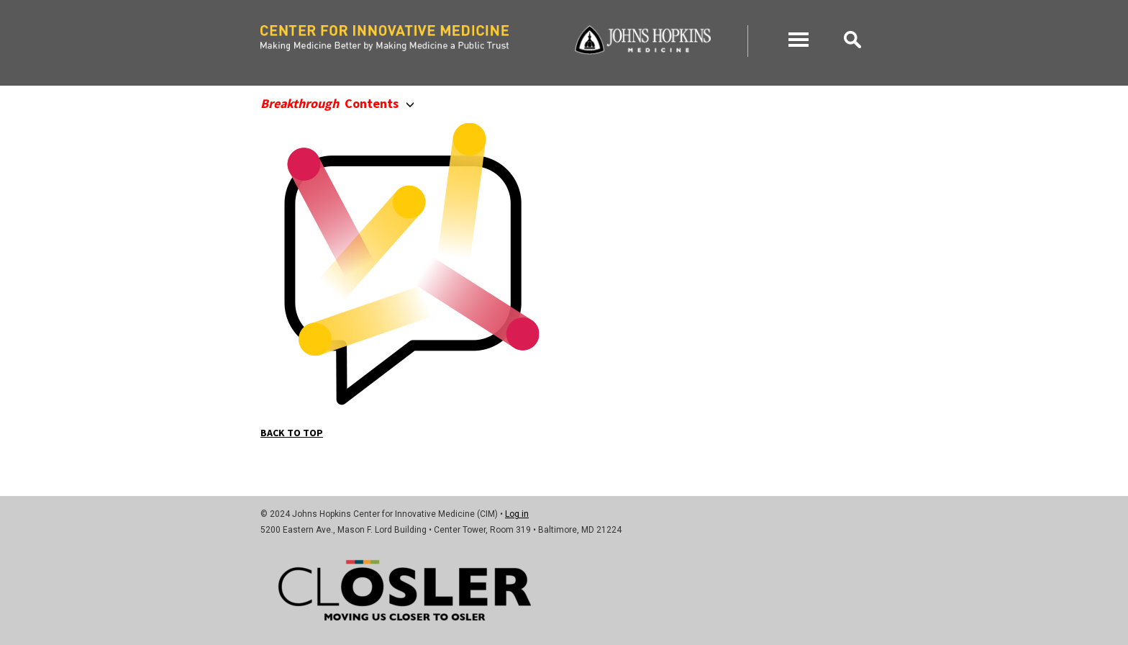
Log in (517, 514)
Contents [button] (337, 103)
